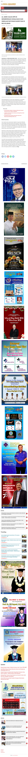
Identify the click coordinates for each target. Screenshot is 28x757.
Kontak (2, 751)
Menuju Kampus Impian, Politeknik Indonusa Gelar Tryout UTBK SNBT (14, 667)
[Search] (13, 11)
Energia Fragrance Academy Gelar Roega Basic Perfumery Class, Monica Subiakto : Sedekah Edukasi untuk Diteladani (10, 550)
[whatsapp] (11, 156)
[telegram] (13, 156)
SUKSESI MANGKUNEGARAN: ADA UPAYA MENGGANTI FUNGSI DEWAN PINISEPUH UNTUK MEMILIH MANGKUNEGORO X (15, 737)
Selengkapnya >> (4, 537)
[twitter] (5, 156)
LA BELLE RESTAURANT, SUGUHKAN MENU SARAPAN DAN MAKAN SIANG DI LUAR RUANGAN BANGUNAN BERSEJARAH (15, 743)
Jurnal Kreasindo (15, 755)
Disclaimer (3, 752)
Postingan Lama (24, 163)
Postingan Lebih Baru (4, 163)
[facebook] (3, 156)
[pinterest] (8, 156)
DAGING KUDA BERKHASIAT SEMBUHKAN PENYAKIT (14, 720)
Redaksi (2, 749)
